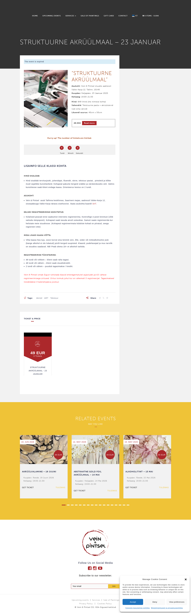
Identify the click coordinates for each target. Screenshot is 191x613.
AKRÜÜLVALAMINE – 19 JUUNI (39, 471)
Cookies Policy (104, 604)
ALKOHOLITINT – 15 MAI (139, 471)
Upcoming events (51, 16)
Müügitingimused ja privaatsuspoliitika (167, 608)
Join (114, 586)
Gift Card (109, 16)
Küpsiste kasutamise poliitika (137, 608)
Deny (154, 602)
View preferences (177, 602)
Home (35, 16)
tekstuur (54, 298)
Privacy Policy (86, 604)
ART (46, 298)
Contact (123, 16)
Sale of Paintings (90, 16)
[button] (185, 579)
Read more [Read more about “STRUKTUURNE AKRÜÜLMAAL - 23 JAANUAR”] (89, 123)
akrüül (39, 298)
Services (70, 16)
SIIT (94, 204)
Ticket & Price (32, 320)
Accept (133, 602)
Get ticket (28, 487)
